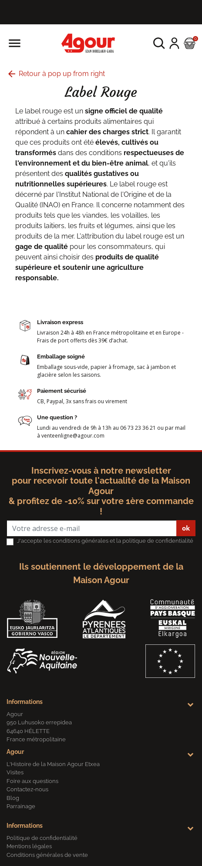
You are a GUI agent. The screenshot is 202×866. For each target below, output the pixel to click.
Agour (15, 751)
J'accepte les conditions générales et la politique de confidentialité (105, 541)
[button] (159, 43)
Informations (25, 701)
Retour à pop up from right (56, 74)
